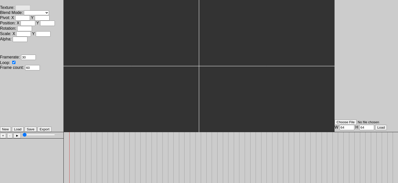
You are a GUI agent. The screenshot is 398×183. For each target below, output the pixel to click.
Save (30, 129)
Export (44, 129)
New (5, 129)
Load (18, 129)
